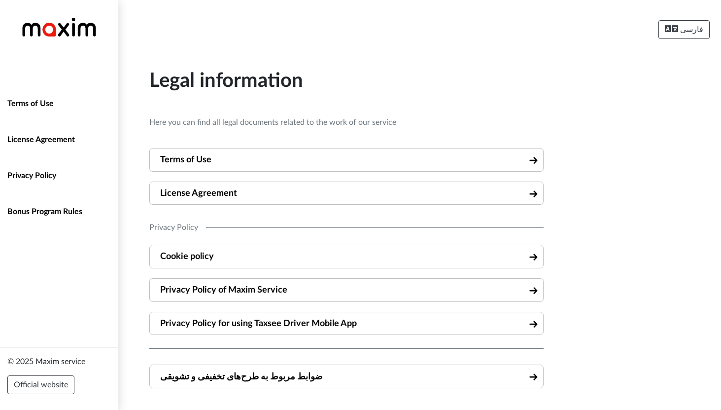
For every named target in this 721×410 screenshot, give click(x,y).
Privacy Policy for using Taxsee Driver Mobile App (258, 323)
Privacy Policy (31, 176)
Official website (41, 385)
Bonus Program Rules (44, 212)
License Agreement (41, 140)
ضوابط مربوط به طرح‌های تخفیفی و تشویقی (241, 377)
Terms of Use (30, 104)
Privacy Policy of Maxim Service (223, 290)
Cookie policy (187, 256)
